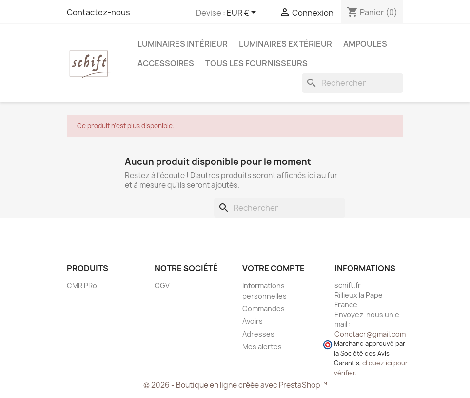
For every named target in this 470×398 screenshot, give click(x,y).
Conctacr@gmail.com (370, 333)
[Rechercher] (352, 83)
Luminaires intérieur (182, 44)
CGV (162, 285)
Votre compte (273, 268)
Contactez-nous (98, 12)
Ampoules (365, 44)
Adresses (258, 333)
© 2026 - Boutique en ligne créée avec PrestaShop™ (235, 385)
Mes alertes (262, 346)
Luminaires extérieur (285, 44)
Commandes (263, 308)
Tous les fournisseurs (256, 63)
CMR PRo (82, 285)
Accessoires (165, 63)
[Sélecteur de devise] (243, 13)
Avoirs (252, 321)
